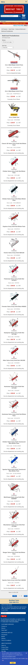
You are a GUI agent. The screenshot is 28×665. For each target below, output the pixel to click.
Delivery (3, 638)
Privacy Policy (4, 647)
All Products (4, 29)
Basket (3, 636)
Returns (3, 628)
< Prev (14, 596)
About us (3, 645)
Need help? (4, 630)
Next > (26, 596)
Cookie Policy (4, 649)
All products (4, 634)
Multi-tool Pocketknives (7, 31)
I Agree (12, 662)
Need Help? (3, 21)
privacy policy (5, 621)
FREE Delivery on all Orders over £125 (14, 23)
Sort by (4, 45)
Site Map (3, 651)
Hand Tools (11, 29)
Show (3, 40)
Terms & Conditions (6, 640)
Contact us (4, 626)
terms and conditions (13, 621)
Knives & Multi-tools (20, 29)
